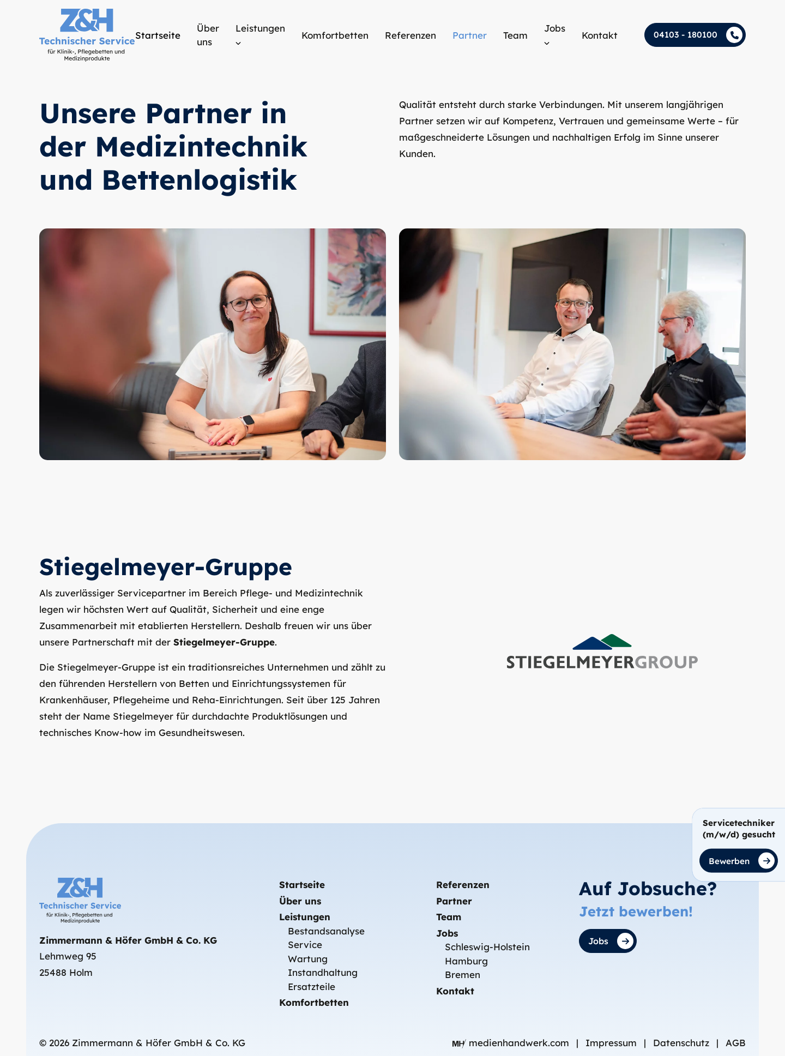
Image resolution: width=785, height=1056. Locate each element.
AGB (736, 1042)
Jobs (447, 933)
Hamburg (466, 961)
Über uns (300, 901)
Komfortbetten (314, 1003)
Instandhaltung (323, 973)
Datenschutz (682, 1042)
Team (448, 917)
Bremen (462, 975)
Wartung (308, 958)
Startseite (302, 885)
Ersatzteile (311, 986)
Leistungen (304, 917)
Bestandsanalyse (326, 931)
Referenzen (463, 885)
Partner (454, 901)
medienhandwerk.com (512, 1042)
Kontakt (455, 991)
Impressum (612, 1042)
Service (305, 945)
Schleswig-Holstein (487, 947)
